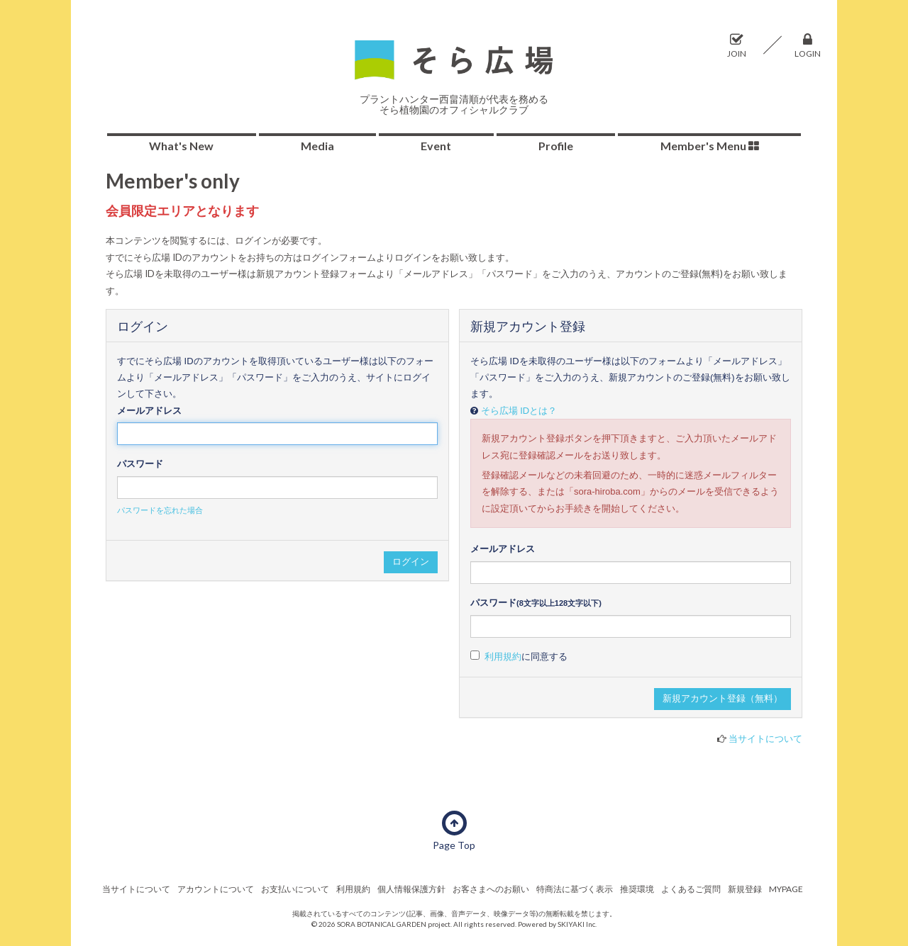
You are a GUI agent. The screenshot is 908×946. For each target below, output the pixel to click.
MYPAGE (786, 889)
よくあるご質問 (691, 889)
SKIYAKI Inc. (577, 924)
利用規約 (503, 656)
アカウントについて (215, 889)
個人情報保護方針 (411, 889)
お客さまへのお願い (491, 889)
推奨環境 (637, 889)
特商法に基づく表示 (574, 889)
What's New (181, 145)
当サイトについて (765, 738)
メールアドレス (149, 410)
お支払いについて (295, 889)
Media (317, 145)
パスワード (140, 463)
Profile (555, 145)
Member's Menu (709, 145)
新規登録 (745, 889)
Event (436, 145)
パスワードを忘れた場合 (160, 510)
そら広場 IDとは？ (519, 410)
